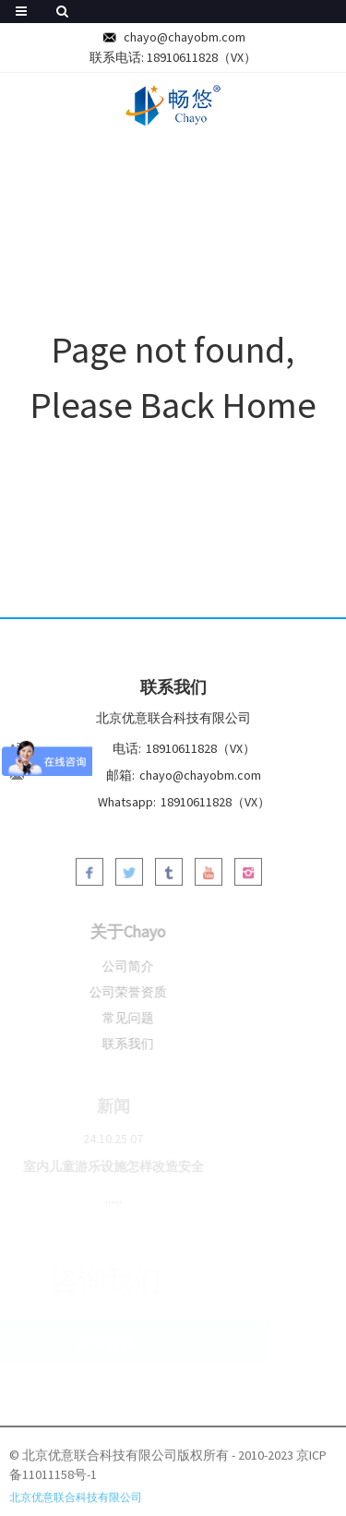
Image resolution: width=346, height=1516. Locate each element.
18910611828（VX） (202, 57)
